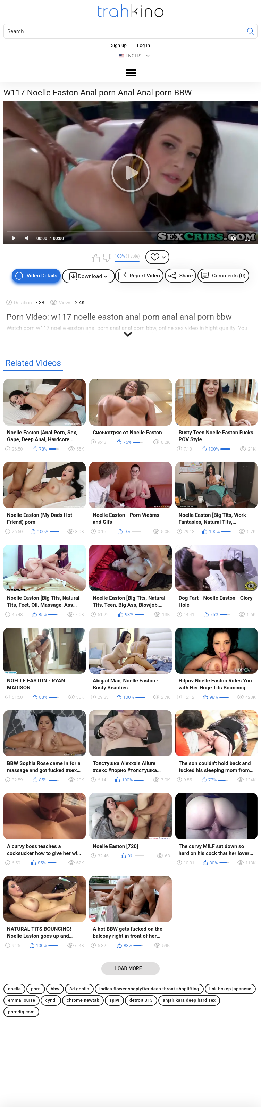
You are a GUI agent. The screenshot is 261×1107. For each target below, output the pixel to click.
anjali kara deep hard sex (189, 1000)
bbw (55, 988)
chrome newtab (83, 1000)
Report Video (144, 275)
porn (36, 988)
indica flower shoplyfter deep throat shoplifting (149, 988)
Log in (143, 45)
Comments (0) (228, 275)
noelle (14, 988)
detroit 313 (141, 1000)
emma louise (21, 1000)
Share (186, 275)
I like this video (96, 257)
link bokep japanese (230, 988)
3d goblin (79, 988)
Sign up (119, 45)
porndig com (21, 1011)
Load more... (130, 968)
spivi (114, 1000)
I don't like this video (106, 257)
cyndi (51, 1000)
